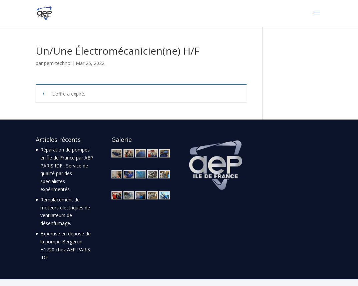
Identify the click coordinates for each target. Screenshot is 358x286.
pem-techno (57, 63)
